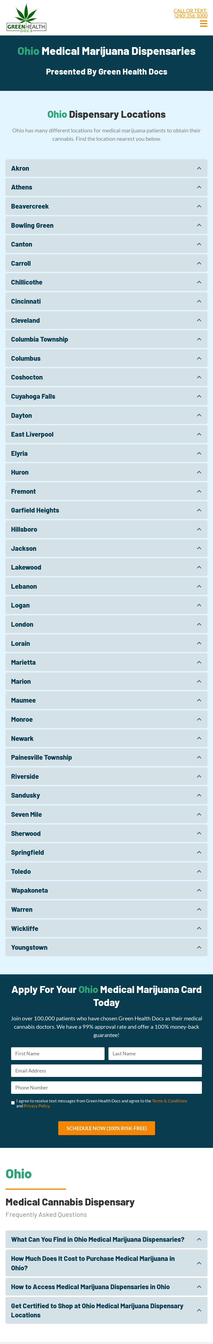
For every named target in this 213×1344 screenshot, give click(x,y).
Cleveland (25, 320)
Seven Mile (26, 814)
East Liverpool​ (32, 434)
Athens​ (21, 187)
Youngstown (29, 947)
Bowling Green (32, 225)
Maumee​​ (23, 700)
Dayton (21, 415)
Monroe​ (22, 719)
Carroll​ (21, 263)
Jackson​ (23, 548)
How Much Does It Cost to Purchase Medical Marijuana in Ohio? (93, 1265)
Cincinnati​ (26, 301)
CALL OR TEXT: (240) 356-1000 (190, 13)
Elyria (19, 453)
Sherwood (26, 833)
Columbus (25, 358)
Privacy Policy (36, 1107)
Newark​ (22, 738)
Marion (21, 681)
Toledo (21, 871)
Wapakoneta (29, 890)
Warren (21, 909)
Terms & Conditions (169, 1102)
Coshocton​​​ (27, 377)
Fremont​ (23, 491)
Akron (20, 168)
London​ (22, 624)
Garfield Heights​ (35, 510)
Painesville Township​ (41, 757)
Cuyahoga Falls (33, 396)
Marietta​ (23, 662)
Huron (20, 472)
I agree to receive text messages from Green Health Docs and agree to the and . (101, 1105)
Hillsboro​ (24, 529)
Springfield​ (27, 852)
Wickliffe (24, 928)
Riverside (25, 776)
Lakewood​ (26, 567)
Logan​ (20, 605)
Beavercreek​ (30, 206)
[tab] (106, 168)
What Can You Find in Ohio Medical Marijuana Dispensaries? (97, 1241)
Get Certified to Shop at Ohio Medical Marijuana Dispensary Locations (97, 1312)
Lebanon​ (24, 586)
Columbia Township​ (39, 339)
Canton (21, 244)
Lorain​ (20, 643)
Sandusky (25, 795)
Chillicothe (26, 282)
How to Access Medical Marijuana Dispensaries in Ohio (90, 1289)
